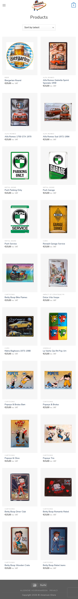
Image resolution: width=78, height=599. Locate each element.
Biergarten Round (13, 80)
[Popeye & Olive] (19, 433)
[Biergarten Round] (19, 56)
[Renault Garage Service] (58, 219)
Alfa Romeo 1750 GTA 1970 (18, 136)
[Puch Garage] (58, 165)
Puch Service (11, 243)
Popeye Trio (48, 458)
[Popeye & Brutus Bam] (19, 380)
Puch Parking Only (13, 190)
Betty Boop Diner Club (15, 511)
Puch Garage (49, 190)
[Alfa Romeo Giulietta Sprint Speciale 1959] (58, 56)
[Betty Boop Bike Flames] (19, 273)
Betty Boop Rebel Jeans (54, 565)
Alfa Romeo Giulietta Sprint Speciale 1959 (56, 81)
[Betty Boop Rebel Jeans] (58, 541)
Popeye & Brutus (51, 404)
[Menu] (4, 5)
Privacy (54, 590)
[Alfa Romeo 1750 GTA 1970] (19, 112)
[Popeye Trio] (58, 433)
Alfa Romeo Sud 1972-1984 (56, 136)
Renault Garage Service (54, 243)
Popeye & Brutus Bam (15, 404)
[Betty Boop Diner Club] (19, 487)
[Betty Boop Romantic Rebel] (58, 487)
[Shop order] (38, 28)
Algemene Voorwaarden (33, 590)
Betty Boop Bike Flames (16, 297)
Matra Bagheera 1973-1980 (18, 351)
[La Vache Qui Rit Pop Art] (58, 326)
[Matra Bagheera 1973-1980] (19, 326)
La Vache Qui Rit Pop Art (54, 351)
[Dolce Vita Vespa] (58, 273)
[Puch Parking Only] (19, 165)
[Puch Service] (19, 219)
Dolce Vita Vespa (51, 297)
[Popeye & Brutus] (58, 380)
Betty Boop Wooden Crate (17, 565)
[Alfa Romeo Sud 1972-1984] (58, 112)
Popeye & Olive (12, 458)
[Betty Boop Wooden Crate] (19, 541)
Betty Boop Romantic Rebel (56, 511)
